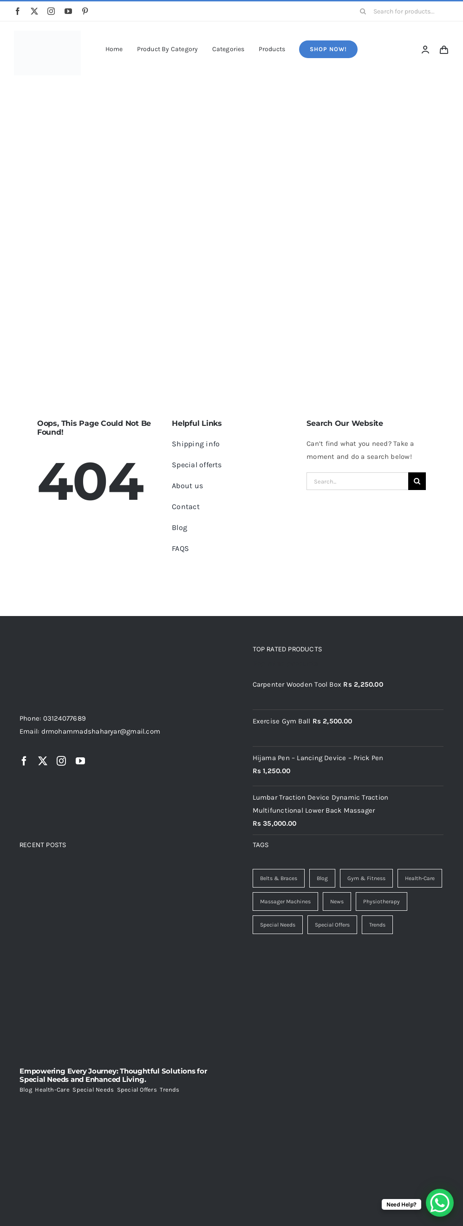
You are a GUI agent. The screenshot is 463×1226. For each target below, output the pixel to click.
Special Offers (137, 1089)
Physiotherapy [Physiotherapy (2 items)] (381, 901)
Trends (169, 1089)
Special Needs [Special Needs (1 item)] (277, 924)
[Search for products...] (401, 11)
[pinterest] (85, 11)
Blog (26, 1089)
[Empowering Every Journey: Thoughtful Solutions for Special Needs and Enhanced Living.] (115, 964)
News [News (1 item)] (337, 901)
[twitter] (34, 11)
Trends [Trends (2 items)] (377, 924)
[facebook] (17, 11)
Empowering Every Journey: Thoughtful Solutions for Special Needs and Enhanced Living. (113, 1075)
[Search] (363, 11)
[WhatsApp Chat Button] (440, 1203)
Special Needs (93, 1089)
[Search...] (357, 481)
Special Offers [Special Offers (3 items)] (332, 924)
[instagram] (51, 11)
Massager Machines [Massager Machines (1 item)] (285, 901)
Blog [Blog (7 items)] (322, 878)
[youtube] (68, 11)
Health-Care (52, 1089)
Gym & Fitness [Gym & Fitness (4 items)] (366, 878)
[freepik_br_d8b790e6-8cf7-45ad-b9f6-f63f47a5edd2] (47, 34)
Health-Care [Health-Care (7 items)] (420, 878)
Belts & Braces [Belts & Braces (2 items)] (278, 878)
